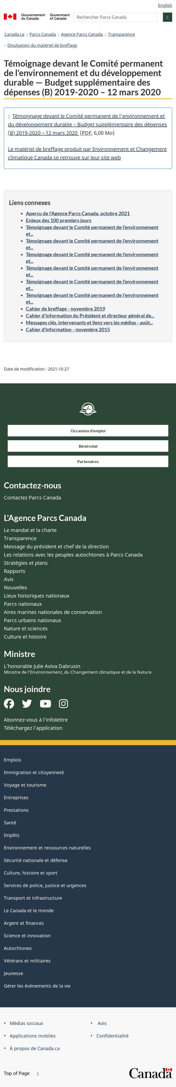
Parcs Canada (43, 34)
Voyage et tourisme (25, 785)
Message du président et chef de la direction (56, 546)
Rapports (14, 571)
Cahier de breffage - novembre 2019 (65, 309)
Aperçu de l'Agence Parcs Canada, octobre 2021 (78, 213)
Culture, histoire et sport (30, 873)
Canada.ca (14, 34)
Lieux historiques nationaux (37, 595)
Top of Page (21, 1073)
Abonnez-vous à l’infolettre (36, 719)
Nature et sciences (26, 628)
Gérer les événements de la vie (37, 986)
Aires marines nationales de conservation (53, 612)
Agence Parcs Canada (82, 34)
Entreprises (16, 797)
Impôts (11, 835)
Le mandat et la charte (30, 530)
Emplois (12, 760)
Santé (10, 822)
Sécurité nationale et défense (35, 860)
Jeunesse (13, 973)
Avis (9, 579)
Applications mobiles (33, 1036)
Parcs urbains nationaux (32, 620)
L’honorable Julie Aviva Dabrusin (78, 669)
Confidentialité (112, 1036)
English (165, 5)
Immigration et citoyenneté (34, 772)
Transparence (121, 34)
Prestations (16, 810)
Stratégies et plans (26, 562)
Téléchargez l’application (33, 727)
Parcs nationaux (23, 603)
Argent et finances (24, 923)
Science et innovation (27, 935)
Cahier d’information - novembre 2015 (68, 329)
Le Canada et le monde (29, 910)
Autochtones (18, 948)
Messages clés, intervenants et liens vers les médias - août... (89, 322)
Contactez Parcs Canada (32, 497)
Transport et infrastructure (33, 898)
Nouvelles (15, 587)
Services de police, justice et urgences (45, 885)
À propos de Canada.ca (35, 1048)
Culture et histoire (25, 636)
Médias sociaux (26, 1023)
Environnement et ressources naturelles (47, 848)
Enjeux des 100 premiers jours (58, 220)
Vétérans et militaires (27, 961)
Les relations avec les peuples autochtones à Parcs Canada (73, 554)
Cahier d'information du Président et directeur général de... (90, 316)
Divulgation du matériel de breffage (42, 45)
